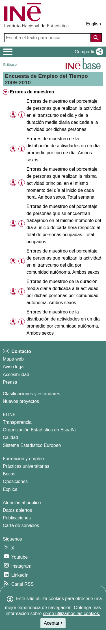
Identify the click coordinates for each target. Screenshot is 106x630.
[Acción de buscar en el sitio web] (96, 37)
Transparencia (17, 422)
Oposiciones (15, 481)
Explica (10, 489)
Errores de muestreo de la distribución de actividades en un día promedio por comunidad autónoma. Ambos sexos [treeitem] (63, 322)
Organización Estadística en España (39, 429)
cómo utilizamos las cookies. (71, 613)
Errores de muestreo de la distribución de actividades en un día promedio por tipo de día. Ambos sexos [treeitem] (63, 149)
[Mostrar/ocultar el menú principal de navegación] (8, 52)
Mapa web (13, 359)
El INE (9, 414)
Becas (9, 473)
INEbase (10, 64)
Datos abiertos (17, 510)
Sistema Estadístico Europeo (32, 445)
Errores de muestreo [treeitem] (32, 91)
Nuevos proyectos (21, 401)
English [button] (93, 23)
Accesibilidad (16, 374)
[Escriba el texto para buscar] (48, 37)
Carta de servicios (21, 525)
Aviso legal (14, 366)
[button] (87, 52)
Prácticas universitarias (26, 466)
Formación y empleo (23, 458)
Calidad (10, 437)
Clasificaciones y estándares (31, 393)
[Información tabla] (21, 114)
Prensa (10, 382)
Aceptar (53, 622)
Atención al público (22, 502)
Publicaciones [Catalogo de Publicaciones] (17, 517)
